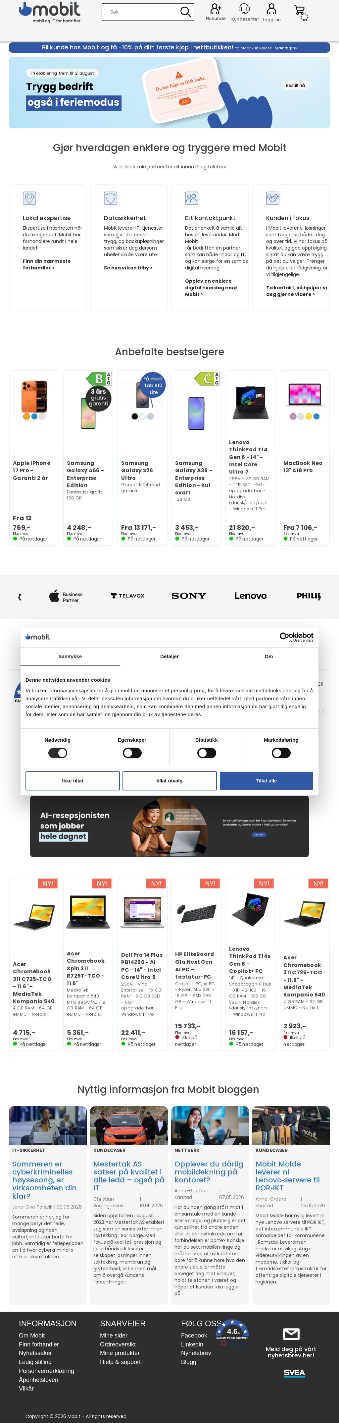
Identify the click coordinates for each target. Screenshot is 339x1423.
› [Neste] (319, 596)
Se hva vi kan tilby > (128, 267)
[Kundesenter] (244, 8)
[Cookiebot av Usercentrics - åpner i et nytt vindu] (285, 637)
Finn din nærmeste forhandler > (47, 264)
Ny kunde (216, 18)
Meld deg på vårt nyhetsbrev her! (291, 1352)
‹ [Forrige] (19, 596)
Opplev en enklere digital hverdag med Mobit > (211, 288)
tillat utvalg (169, 780)
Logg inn (271, 10)
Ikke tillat (72, 780)
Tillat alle (266, 780)
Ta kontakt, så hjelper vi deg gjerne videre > (296, 291)
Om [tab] (269, 656)
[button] (232, 1334)
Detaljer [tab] (169, 656)
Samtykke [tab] (70, 656)
